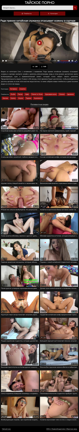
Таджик (28, 98)
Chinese (62, 94)
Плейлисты (26, 13)
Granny (13, 98)
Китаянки (13, 89)
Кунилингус (38, 98)
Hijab (27, 94)
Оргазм (5, 98)
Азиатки (23, 89)
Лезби (13, 94)
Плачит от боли (36, 94)
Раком (20, 94)
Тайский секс (6, 429)
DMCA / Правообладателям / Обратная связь (61, 429)
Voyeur (20, 98)
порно (39, 3)
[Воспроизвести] (3, 60)
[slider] (28, 61)
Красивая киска (50, 94)
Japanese (70, 94)
